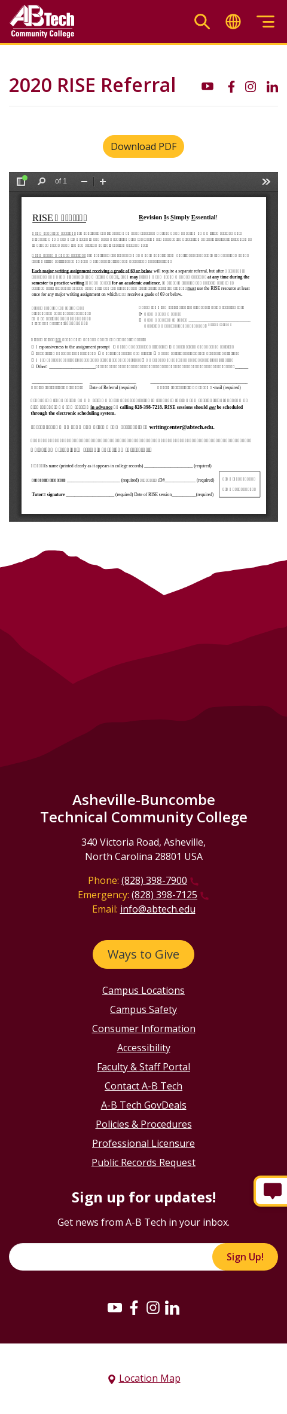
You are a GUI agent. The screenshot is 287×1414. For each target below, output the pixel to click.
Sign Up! (245, 1256)
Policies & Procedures (144, 1124)
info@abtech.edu (158, 909)
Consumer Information (144, 1028)
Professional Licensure (143, 1143)
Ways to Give (143, 954)
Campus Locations (143, 990)
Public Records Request (143, 1162)
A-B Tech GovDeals (144, 1105)
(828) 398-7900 (154, 880)
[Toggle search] (202, 22)
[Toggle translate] (233, 22)
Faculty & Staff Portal (143, 1066)
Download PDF (143, 146)
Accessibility (143, 1047)
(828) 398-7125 (164, 894)
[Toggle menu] (265, 22)
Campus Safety (143, 1009)
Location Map (150, 1378)
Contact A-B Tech (143, 1085)
